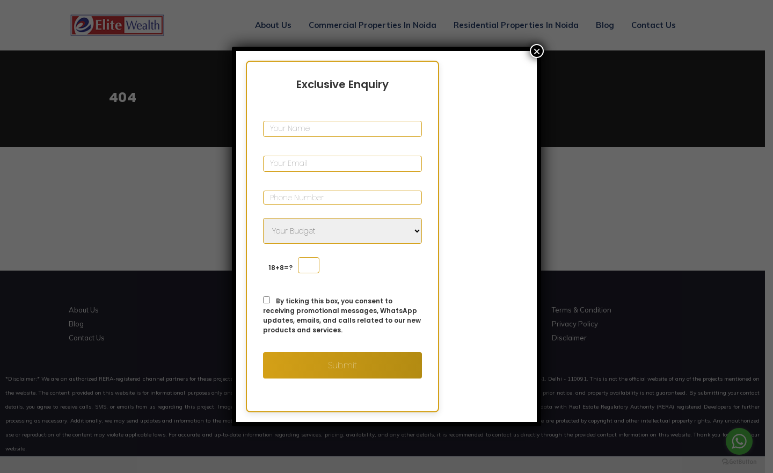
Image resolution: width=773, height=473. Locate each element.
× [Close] (537, 51)
